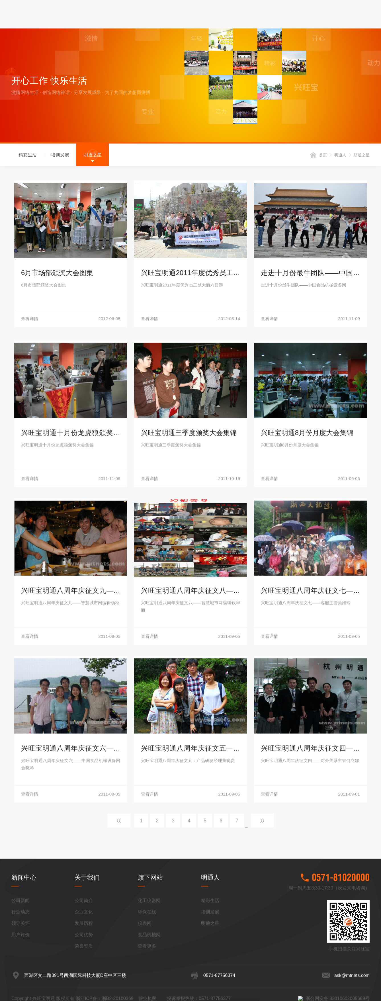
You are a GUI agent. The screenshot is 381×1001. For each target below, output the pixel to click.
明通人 (340, 156)
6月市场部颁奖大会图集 (57, 274)
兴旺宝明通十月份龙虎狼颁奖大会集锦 (70, 596)
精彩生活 (28, 156)
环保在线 (147, 976)
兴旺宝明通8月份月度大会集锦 (307, 595)
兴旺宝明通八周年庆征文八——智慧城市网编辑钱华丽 (190, 753)
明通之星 (92, 156)
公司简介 (84, 965)
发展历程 (84, 988)
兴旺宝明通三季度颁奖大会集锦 (189, 595)
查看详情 (70, 320)
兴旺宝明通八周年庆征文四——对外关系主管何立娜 (310, 911)
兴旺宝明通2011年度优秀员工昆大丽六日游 (190, 275)
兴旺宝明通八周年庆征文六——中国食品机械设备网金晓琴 (70, 911)
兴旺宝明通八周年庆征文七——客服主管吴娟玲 (310, 753)
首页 (323, 156)
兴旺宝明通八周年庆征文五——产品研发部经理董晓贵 (190, 911)
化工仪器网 (149, 965)
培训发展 (60, 156)
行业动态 (20, 976)
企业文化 (84, 976)
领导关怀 (20, 988)
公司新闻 (20, 965)
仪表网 (144, 988)
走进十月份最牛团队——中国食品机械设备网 (310, 275)
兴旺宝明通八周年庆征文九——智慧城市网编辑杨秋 (70, 753)
